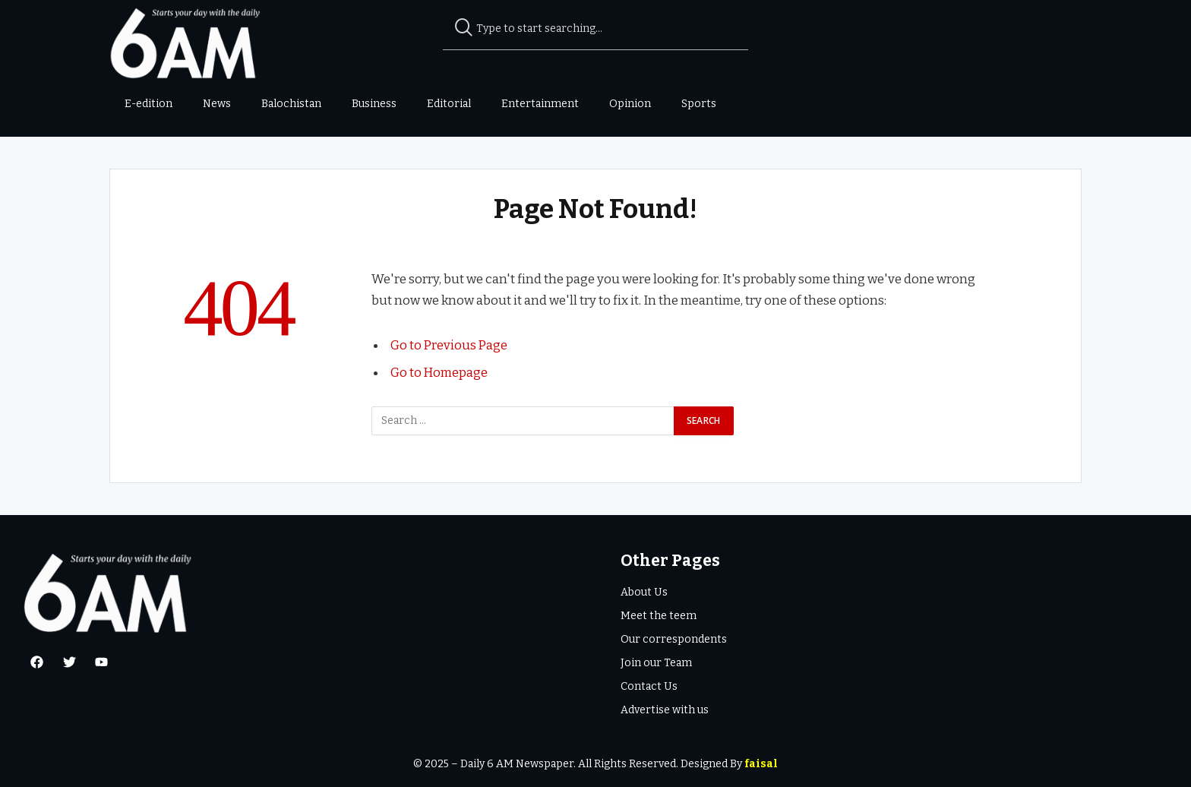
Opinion (630, 103)
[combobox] (596, 29)
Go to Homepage (439, 371)
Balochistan (291, 103)
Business (374, 103)
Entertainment (540, 103)
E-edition (148, 103)
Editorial (449, 103)
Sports (698, 103)
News (217, 103)
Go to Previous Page (449, 344)
